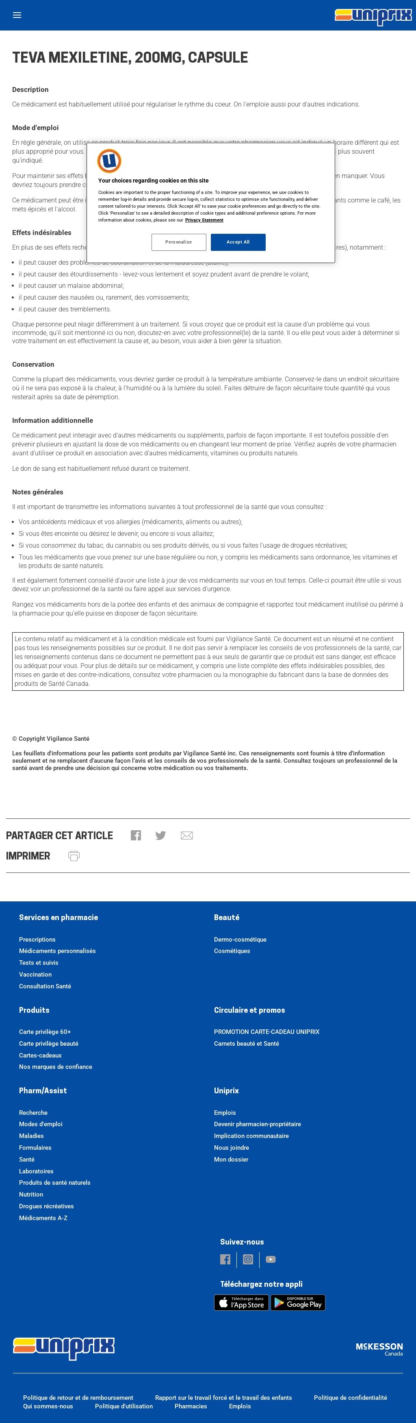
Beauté (226, 918)
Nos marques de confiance (55, 1067)
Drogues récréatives (46, 1206)
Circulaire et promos (249, 1011)
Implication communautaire (251, 1136)
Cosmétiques (232, 951)
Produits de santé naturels (55, 1182)
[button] (136, 836)
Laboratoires (36, 1171)
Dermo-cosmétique (240, 939)
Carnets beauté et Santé (246, 1043)
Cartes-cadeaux (40, 1055)
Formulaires (35, 1147)
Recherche (33, 1112)
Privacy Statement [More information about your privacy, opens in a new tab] (204, 220)
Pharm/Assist (43, 1091)
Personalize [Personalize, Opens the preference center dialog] (178, 242)
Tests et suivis (38, 962)
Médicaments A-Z (43, 1218)
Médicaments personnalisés (57, 951)
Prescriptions (37, 939)
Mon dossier (231, 1159)
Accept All (238, 242)
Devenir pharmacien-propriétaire (257, 1124)
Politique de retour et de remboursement (78, 1397)
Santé (27, 1159)
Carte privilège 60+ (45, 1032)
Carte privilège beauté (48, 1043)
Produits (34, 1011)
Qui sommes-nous (48, 1406)
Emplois (225, 1112)
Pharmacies (191, 1406)
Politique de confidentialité (350, 1397)
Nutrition (31, 1194)
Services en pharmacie (58, 918)
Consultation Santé (45, 986)
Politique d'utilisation (124, 1406)
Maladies (31, 1136)
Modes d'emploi (41, 1124)
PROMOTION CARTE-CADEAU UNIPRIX (266, 1032)
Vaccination (35, 974)
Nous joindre (231, 1147)
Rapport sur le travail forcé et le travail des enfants (223, 1397)
